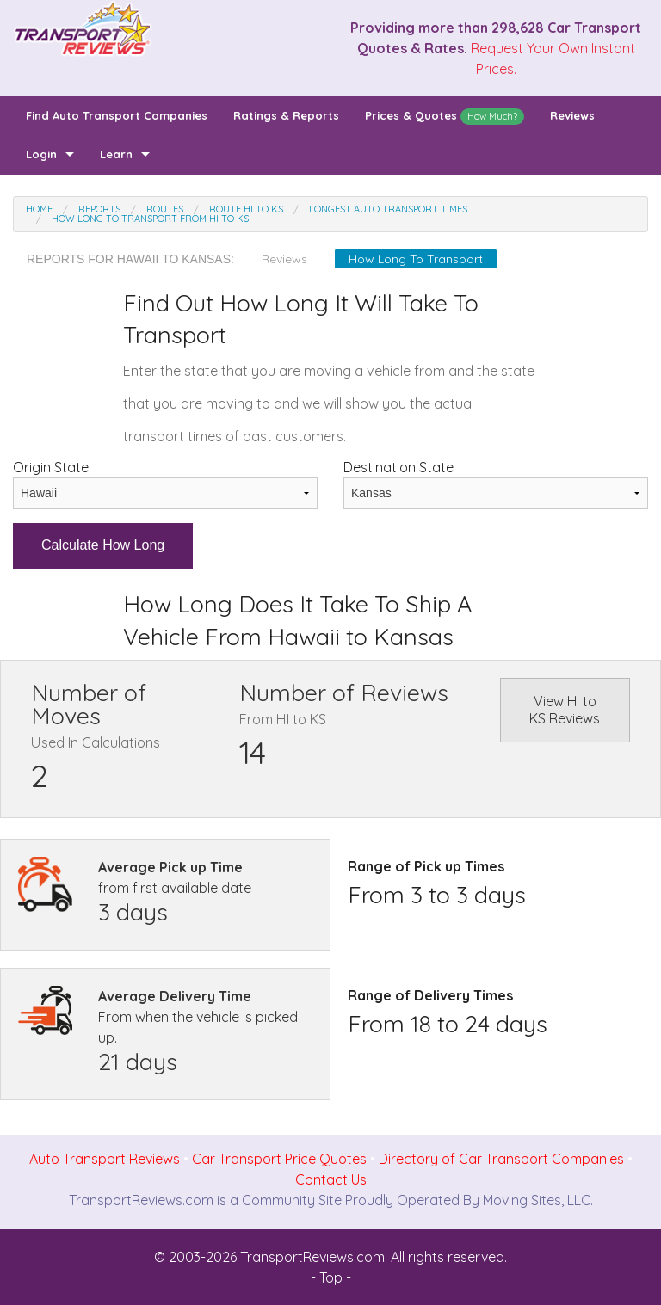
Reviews (572, 115)
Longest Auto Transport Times (388, 209)
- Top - (331, 1277)
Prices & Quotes (444, 116)
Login (41, 154)
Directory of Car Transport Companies (501, 1158)
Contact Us (331, 1179)
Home (39, 209)
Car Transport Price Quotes (279, 1158)
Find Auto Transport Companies (116, 115)
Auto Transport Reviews (104, 1158)
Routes (164, 209)
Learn (116, 154)
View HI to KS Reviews (564, 710)
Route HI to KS (246, 209)
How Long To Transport (416, 259)
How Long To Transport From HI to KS (150, 218)
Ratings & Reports (286, 115)
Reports (99, 209)
